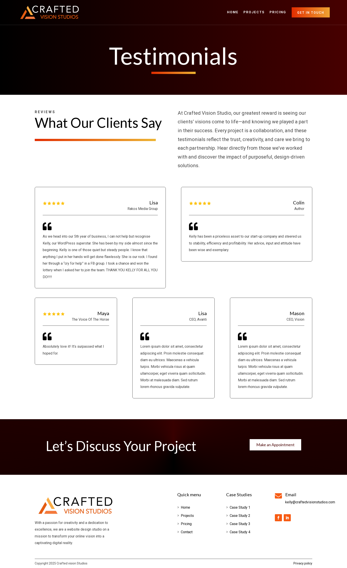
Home (233, 12)
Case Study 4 (240, 532)
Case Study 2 (240, 516)
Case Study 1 (240, 507)
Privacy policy (302, 563)
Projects (254, 12)
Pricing (278, 12)
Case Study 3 (240, 524)
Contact (187, 532)
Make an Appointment (275, 444)
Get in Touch (310, 12)
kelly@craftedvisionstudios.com (310, 502)
